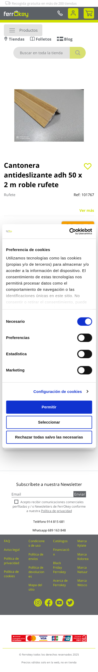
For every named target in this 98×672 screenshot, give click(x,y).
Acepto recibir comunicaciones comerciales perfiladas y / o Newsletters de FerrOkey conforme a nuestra (49, 506)
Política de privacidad (11, 560)
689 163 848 (57, 530)
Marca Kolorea (83, 556)
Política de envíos (35, 556)
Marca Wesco (82, 582)
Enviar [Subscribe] (79, 494)
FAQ (7, 541)
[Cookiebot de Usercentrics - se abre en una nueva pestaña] (70, 231)
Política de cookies (11, 573)
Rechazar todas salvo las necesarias (49, 437)
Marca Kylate (82, 543)
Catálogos (60, 541)
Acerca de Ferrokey (60, 582)
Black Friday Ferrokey (59, 567)
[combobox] (49, 53)
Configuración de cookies (57, 391)
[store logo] (16, 14)
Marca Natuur (82, 569)
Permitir (49, 407)
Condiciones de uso (36, 543)
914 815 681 (56, 521)
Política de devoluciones (36, 572)
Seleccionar (49, 422)
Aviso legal (12, 549)
